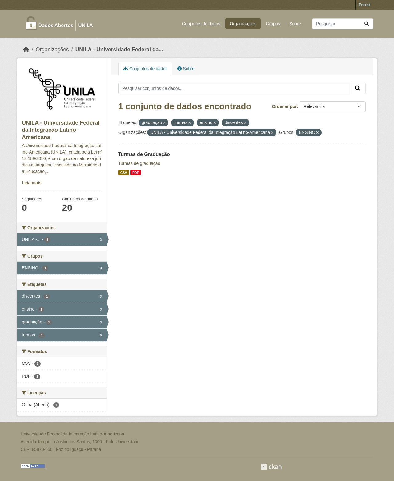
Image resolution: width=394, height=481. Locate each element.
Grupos (273, 23)
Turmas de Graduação (144, 154)
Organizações (243, 23)
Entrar (364, 4)
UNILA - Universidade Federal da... (119, 49)
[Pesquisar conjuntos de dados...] (342, 23)
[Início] (26, 49)
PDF (135, 172)
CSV (123, 172)
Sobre (295, 23)
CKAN (271, 466)
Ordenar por (284, 106)
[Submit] (366, 23)
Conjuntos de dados (201, 23)
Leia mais (32, 182)
